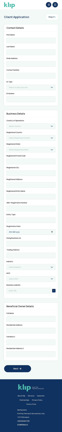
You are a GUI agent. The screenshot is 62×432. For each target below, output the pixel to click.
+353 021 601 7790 (23, 421)
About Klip (21, 396)
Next (17, 368)
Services (31, 396)
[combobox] (31, 87)
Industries (40, 396)
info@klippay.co (22, 425)
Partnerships (24, 400)
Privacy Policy (37, 400)
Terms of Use (31, 404)
